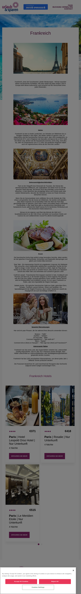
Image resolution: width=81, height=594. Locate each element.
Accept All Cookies (21, 581)
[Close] (73, 570)
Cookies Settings (38, 587)
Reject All (55, 581)
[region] (38, 580)
